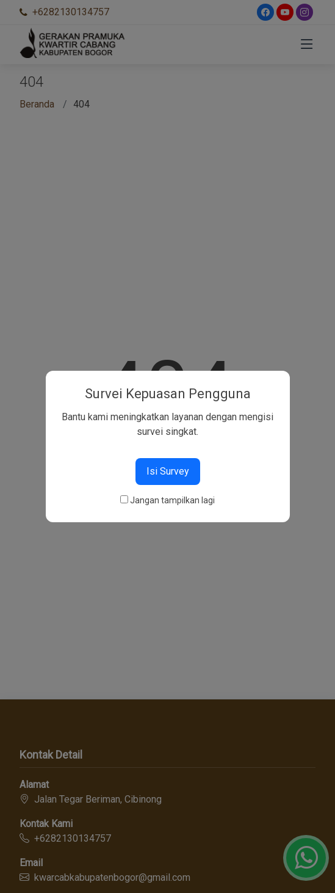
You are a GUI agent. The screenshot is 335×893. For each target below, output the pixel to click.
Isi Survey (167, 471)
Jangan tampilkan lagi (172, 500)
